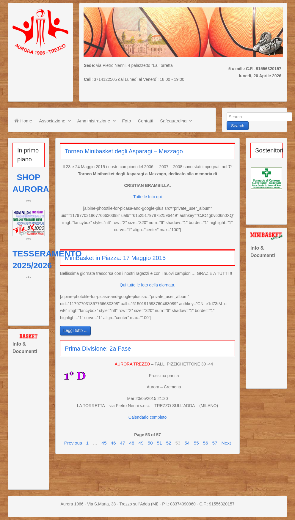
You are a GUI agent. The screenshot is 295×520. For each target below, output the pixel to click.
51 (159, 442)
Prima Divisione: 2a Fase (98, 348)
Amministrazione (93, 120)
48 (131, 442)
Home (23, 120)
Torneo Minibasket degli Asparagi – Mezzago (124, 151)
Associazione (52, 120)
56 (205, 442)
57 (214, 442)
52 (168, 442)
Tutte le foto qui (147, 196)
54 (186, 442)
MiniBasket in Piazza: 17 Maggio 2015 (115, 258)
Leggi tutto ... (75, 330)
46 (113, 442)
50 (150, 442)
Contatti (145, 120)
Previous (73, 442)
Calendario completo (147, 417)
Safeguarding (173, 120)
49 (140, 442)
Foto (126, 120)
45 (103, 442)
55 (196, 442)
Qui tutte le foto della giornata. (147, 285)
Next (226, 442)
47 (122, 442)
